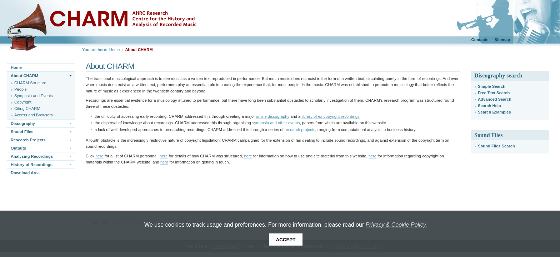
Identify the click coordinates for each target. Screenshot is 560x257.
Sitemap (502, 39)
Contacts (480, 39)
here (99, 156)
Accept (286, 239)
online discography (272, 116)
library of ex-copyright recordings (330, 116)
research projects (300, 129)
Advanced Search (494, 99)
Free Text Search (494, 93)
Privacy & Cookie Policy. (396, 225)
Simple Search (491, 86)
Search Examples (494, 112)
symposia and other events (276, 123)
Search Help (489, 106)
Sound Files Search (496, 146)
